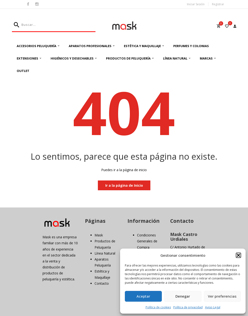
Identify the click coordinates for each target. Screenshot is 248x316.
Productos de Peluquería (128, 58)
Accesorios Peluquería (36, 46)
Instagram (37, 4)
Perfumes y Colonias (191, 46)
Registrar (218, 4)
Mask (99, 235)
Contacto (102, 283)
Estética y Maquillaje (142, 46)
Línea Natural (175, 58)
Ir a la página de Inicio (124, 185)
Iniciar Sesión (196, 4)
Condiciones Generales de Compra (147, 241)
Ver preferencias (222, 296)
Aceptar (143, 296)
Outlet (23, 71)
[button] (238, 255)
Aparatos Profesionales (90, 46)
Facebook (28, 4)
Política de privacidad (188, 307)
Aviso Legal (212, 307)
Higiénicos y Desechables (72, 58)
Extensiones (27, 58)
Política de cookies (158, 307)
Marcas (206, 58)
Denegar (182, 296)
